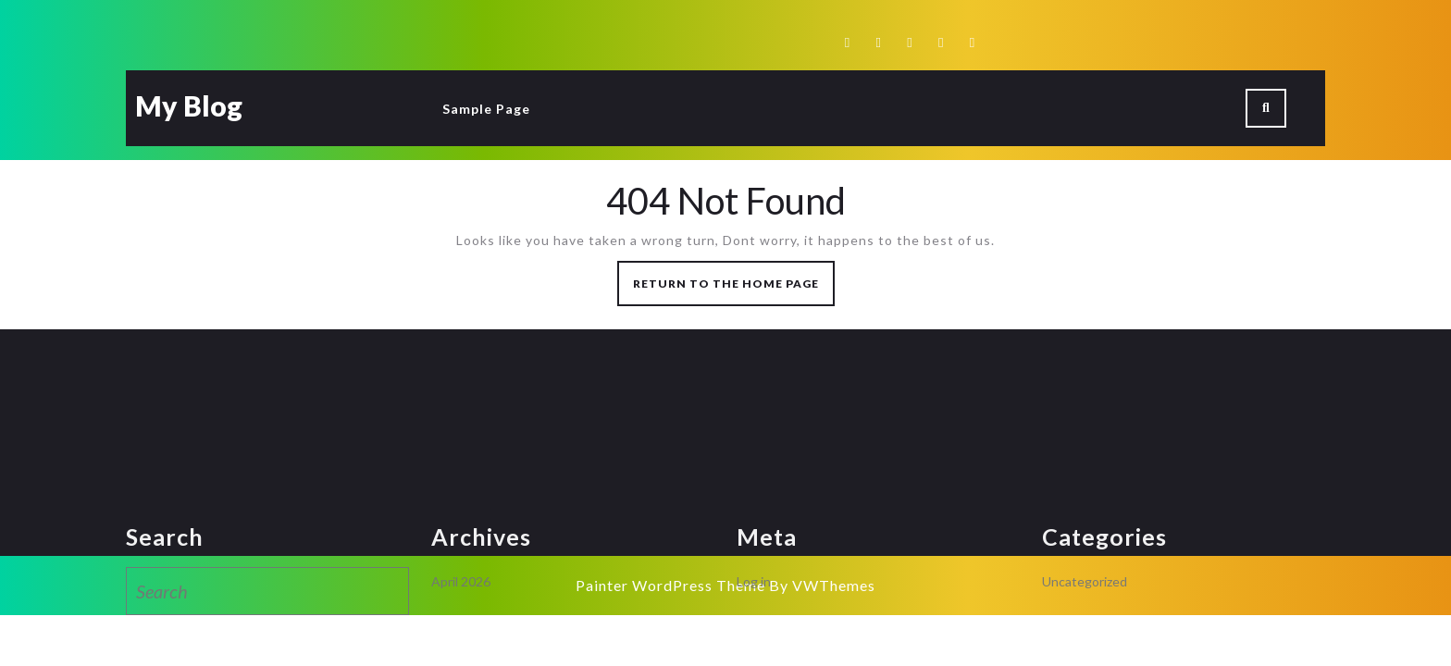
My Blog (188, 105)
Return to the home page (734, 289)
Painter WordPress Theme (670, 585)
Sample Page (486, 109)
